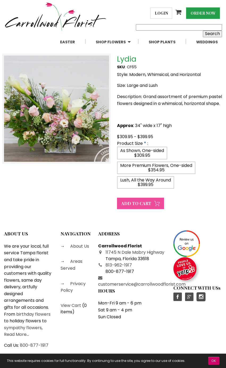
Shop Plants (162, 42)
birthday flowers (33, 314)
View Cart (71, 305)
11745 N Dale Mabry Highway (135, 252)
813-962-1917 (119, 265)
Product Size (130, 143)
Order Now (203, 13)
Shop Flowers (111, 42)
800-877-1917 (34, 345)
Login (161, 13)
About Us (79, 246)
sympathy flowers (23, 328)
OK (213, 360)
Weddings (207, 42)
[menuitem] (73, 42)
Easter (67, 42)
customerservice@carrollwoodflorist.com (142, 284)
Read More (15, 334)
